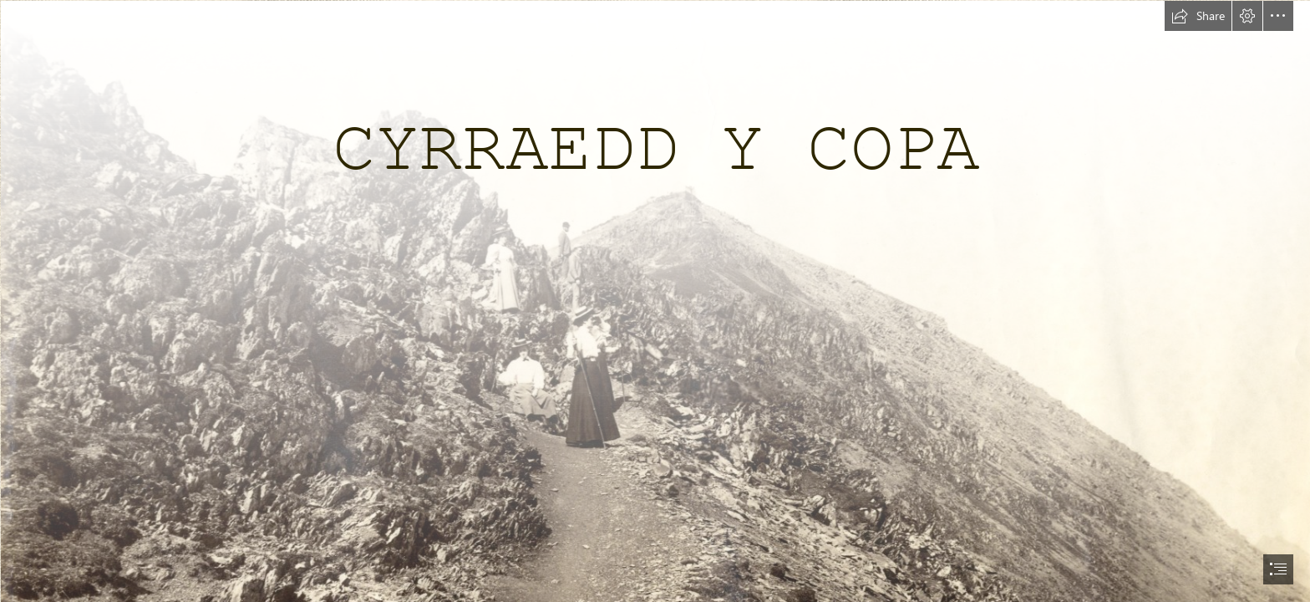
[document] (655, 301)
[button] (1198, 16)
